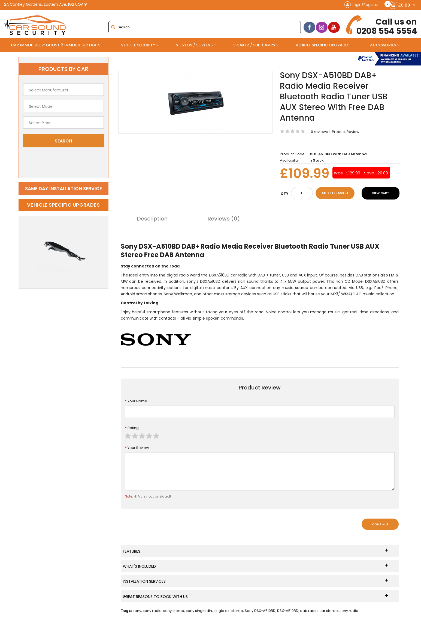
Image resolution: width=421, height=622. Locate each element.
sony (137, 610)
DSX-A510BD (287, 610)
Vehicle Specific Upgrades (322, 45)
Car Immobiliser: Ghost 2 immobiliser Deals (55, 45)
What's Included (255, 566)
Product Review (345, 131)
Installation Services (255, 581)
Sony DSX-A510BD (260, 610)
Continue (380, 524)
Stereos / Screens (194, 45)
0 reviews (319, 131)
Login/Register (361, 4)
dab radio (309, 610)
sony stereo (173, 610)
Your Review (138, 447)
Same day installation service (63, 188)
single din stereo (228, 610)
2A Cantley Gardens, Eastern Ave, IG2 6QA (45, 4)
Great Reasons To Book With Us (255, 596)
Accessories (383, 45)
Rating (133, 427)
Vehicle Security (138, 45)
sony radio (152, 610)
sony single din (199, 610)
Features (255, 551)
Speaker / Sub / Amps (254, 45)
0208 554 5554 (382, 25)
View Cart (380, 193)
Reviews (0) (224, 218)
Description (152, 218)
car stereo (328, 610)
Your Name (137, 401)
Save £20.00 (376, 173)
